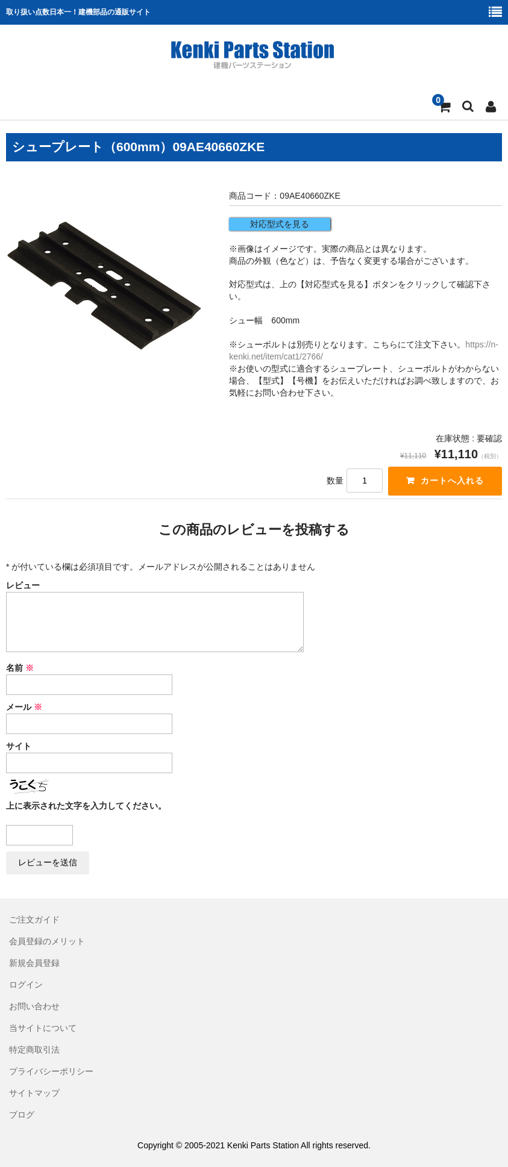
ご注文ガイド (34, 919)
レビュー (23, 585)
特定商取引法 (34, 1049)
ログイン (26, 984)
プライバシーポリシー (51, 1071)
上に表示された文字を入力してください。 (86, 806)
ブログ (21, 1114)
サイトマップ (34, 1093)
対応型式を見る (279, 224)
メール (24, 707)
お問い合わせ (34, 1006)
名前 (20, 668)
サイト (18, 746)
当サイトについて (43, 1028)
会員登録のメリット (47, 941)
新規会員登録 (34, 963)
